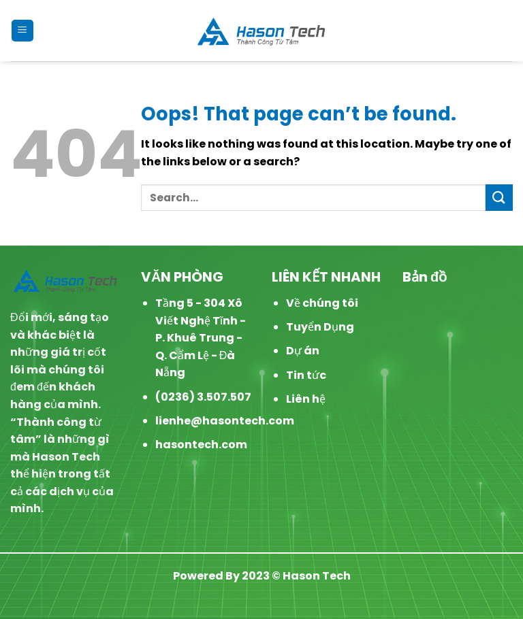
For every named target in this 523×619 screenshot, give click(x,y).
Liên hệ (306, 399)
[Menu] (23, 31)
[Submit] (499, 197)
